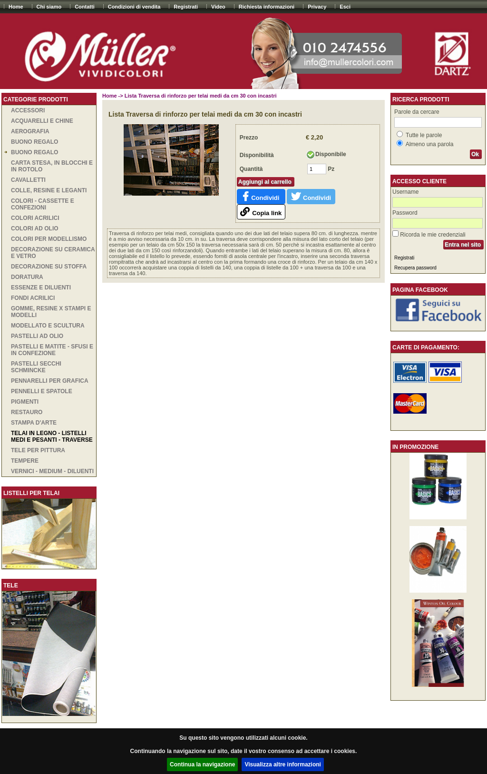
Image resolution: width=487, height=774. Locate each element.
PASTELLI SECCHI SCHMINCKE (36, 367)
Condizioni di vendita (134, 7)
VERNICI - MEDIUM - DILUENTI (52, 471)
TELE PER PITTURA (38, 450)
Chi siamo (49, 7)
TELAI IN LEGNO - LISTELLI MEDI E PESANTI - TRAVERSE (52, 436)
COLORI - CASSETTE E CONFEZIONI (42, 204)
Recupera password (415, 267)
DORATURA (27, 277)
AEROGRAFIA (30, 131)
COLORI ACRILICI (35, 218)
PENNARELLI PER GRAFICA (49, 380)
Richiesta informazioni (266, 7)
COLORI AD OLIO (34, 228)
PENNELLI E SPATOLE (41, 391)
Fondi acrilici (33, 298)
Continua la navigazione (202, 764)
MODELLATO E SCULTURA (48, 325)
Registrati (186, 7)
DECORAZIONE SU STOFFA (49, 266)
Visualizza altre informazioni (282, 764)
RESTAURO (26, 412)
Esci (345, 7)
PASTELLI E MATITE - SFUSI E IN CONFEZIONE (52, 350)
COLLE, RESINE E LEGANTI (49, 190)
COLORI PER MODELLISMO (49, 239)
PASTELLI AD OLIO (37, 336)
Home (16, 7)
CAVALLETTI (28, 180)
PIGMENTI (25, 401)
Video (218, 7)
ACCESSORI (28, 110)
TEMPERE (25, 460)
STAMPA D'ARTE (34, 422)
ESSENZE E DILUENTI (41, 287)
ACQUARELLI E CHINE (42, 121)
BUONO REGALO (34, 142)
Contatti (85, 7)
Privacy (317, 7)
